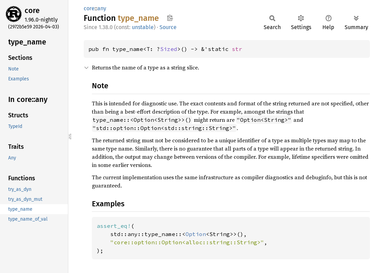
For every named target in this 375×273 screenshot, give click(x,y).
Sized (168, 49)
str (237, 49)
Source (168, 27)
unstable (143, 27)
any (101, 8)
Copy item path (170, 18)
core (32, 10)
